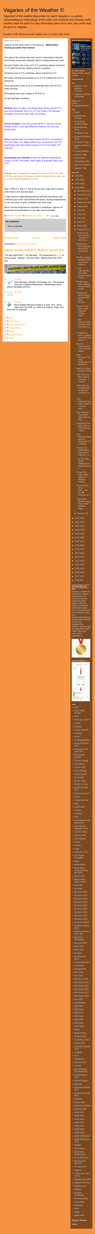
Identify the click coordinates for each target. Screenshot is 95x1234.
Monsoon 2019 (80, 899)
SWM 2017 (79, 1112)
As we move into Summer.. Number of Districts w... (84, 236)
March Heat (79, 876)
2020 (77, 526)
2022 (77, 518)
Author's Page (80, 154)
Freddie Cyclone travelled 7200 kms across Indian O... (84, 261)
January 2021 (80, 835)
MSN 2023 (79, 946)
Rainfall (77, 1066)
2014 (77, 549)
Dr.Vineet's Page (81, 142)
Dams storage (80, 771)
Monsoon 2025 (80, 919)
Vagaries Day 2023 (82, 1179)
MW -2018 (78, 972)
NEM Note (78, 1023)
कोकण (76, 1209)
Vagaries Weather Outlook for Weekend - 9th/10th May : (34, 250)
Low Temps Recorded (79, 856)
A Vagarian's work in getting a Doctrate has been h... (84, 336)
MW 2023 (78, 976)
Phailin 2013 (79, 1043)
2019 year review (81, 720)
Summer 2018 (80, 1109)
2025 (77, 180)
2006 (77, 580)
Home (36, 237)
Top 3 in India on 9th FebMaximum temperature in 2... (84, 463)
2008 (77, 572)
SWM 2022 (79, 1126)
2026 (77, 176)
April (79, 222)
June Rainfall (80, 838)
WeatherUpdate (81, 1198)
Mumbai (77, 953)
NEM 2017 (79, 1013)
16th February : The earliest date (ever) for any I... (83, 416)
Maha (76, 861)
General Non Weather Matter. (81, 122)
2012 (77, 557)
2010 (77, 565)
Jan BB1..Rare (80, 832)
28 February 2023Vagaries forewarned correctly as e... (83, 249)
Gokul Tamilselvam (17, 324)
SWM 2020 (79, 1122)
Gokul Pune (14, 321)
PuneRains (79, 1059)
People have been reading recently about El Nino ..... (83, 285)
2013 (77, 553)
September (82, 202)
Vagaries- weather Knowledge (82, 95)
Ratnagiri (78, 1084)
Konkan (77, 845)
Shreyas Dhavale (16, 335)
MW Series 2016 (81, 989)
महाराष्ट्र (76, 1212)
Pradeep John (15, 328)
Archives (78, 733)
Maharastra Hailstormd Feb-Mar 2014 (81, 870)
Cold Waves (79, 764)
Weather (78, 1189)
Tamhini (77, 1145)
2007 (77, 576)
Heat (76, 803)
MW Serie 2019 (81, 979)
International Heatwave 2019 (81, 827)
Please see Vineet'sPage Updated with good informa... (83, 297)
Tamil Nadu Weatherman (80, 1153)
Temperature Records (79, 1162)
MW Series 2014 (81, 982)
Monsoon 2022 (80, 909)
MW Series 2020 (81, 996)
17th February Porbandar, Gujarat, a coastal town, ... (84, 404)
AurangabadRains (82, 740)
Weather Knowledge (79, 1194)
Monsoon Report (81, 922)
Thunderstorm (80, 1167)
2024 (77, 183)
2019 (77, 530)
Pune (76, 1056)
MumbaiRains (80, 969)
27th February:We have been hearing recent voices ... (84, 273)
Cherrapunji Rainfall (79, 756)
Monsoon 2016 (80, 895)
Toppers (77, 1170)
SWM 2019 (79, 1119)
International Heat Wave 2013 (82, 821)
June (79, 214)
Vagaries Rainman (82, 1182)
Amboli (77, 723)
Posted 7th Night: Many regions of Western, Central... (83, 477)
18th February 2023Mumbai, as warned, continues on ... (83, 390)
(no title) (17, 279)
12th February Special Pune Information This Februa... (84, 439)
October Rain (80, 1036)
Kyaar (76, 849)
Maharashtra (79, 864)
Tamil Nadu (79, 1148)
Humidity (78, 813)
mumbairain (79, 965)
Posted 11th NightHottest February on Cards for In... (84, 451)
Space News (79, 158)
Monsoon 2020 (80, 902)
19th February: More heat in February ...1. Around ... (83, 378)
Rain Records (80, 1062)
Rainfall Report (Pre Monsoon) (80, 1070)
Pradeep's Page (81, 133)
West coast (79, 1202)
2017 (77, 537)
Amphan (78, 726)
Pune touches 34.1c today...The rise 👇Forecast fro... (83, 490)
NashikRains (79, 1003)
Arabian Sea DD (81, 730)
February (81, 229)
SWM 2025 (79, 1129)
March (80, 226)
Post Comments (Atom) (26, 244)
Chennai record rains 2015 (81, 750)
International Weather (79, 117)
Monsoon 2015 (80, 892)
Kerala (77, 842)
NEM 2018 (79, 1016)
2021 (77, 522)
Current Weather (81, 151)
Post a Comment (15, 226)
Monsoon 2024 (80, 915)
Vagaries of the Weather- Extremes (80, 88)
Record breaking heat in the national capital (83, 347)
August (80, 206)
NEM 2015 (79, 1006)
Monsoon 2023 (80, 912)
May (79, 218)
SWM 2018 (79, 1116)
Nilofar (77, 1029)
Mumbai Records (81, 962)
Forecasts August (82, 793)
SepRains (78, 1099)
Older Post (59, 237)
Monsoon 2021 (80, 905)
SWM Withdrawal (81, 1136)
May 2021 (78, 885)
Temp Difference (81, 1158)
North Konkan (80, 1033)
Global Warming (81, 800)
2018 (77, 534)
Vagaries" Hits (80, 168)
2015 (77, 545)
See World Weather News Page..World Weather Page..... (84, 504)
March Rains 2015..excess (80, 880)
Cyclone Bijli (79, 767)
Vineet (11, 338)
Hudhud (77, 810)
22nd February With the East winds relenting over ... (84, 324)
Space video (79, 1102)
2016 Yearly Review (79, 711)
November (82, 195)
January (81, 513)
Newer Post (11, 237)
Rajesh (12, 331)
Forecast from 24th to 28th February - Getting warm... (83, 311)
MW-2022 (78, 999)
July (79, 210)
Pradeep (78, 1052)
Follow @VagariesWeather (80, 104)
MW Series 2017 (81, 992)
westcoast (78, 1205)
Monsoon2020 (80, 943)
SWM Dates (79, 1132)
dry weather (79, 777)
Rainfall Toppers (81, 1080)
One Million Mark (81, 1040)
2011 (77, 561)
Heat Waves (79, 807)
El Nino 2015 (80, 781)
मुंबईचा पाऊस (79, 1215)
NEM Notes (79, 1026)
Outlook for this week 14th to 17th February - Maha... (83, 427)
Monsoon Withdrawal (79, 938)
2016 (77, 541)
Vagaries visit (80, 1186)
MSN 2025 (79, 950)
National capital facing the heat (84, 369)
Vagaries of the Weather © (33, 10)
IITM (76, 817)
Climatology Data (81, 161)
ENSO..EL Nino (81, 784)
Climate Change (81, 760)
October (81, 198)
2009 (77, 568)
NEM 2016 (79, 1009)
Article (77, 736)
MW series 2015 (81, 986)
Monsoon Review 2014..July (81, 932)
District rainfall (80, 774)
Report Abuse (79, 1220)
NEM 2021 (79, 1019)
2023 (77, 187)
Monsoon (78, 888)
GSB (11, 318)
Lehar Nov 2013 (81, 852)
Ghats (76, 797)
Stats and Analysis (82, 165)
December (82, 191)
